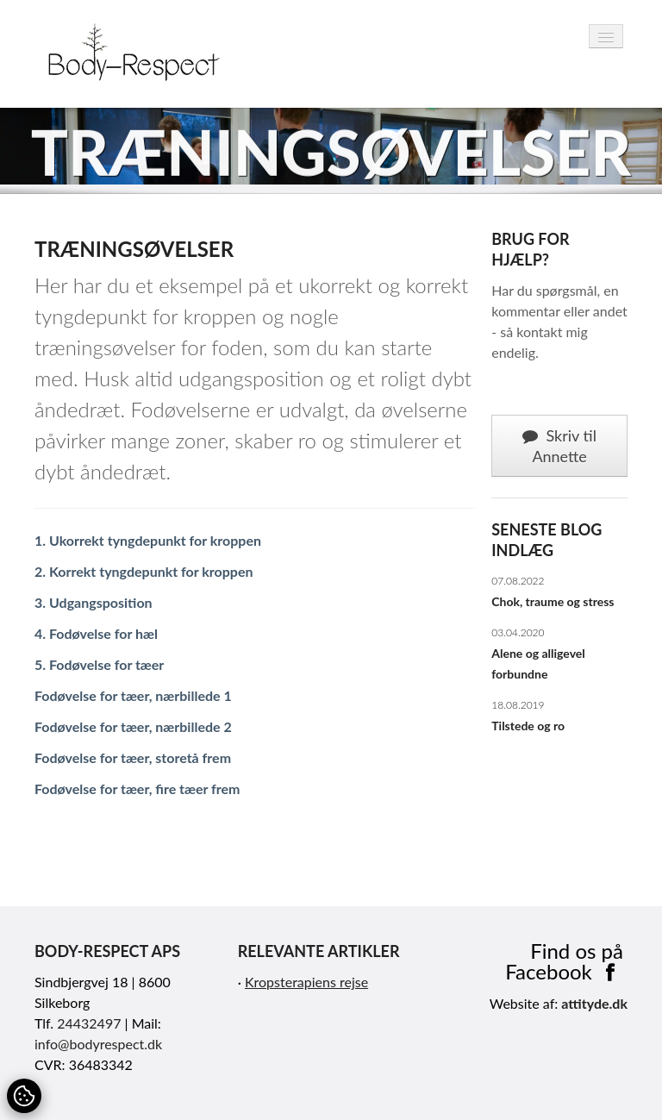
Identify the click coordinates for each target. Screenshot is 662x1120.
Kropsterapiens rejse (306, 981)
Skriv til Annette (559, 446)
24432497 (89, 1023)
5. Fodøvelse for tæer (99, 664)
